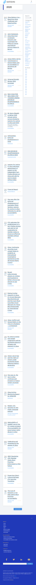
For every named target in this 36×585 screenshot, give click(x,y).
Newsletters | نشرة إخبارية (27, 45)
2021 (26, 77)
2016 (26, 86)
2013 (26, 91)
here (15, 575)
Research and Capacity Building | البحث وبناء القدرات (28, 60)
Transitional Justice (27, 22)
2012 (26, 92)
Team (4, 527)
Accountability (28, 24)
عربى (26, 39)
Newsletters (27, 40)
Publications (27, 33)
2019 (26, 81)
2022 (26, 76)
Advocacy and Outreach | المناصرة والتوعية (27, 55)
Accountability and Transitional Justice (10, 539)
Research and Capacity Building (27, 30)
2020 (26, 79)
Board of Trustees (6, 529)
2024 (26, 72)
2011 (26, 94)
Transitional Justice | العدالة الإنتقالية (28, 48)
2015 (26, 87)
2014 (26, 89)
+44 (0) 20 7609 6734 (7, 551)
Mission (4, 526)
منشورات (26, 42)
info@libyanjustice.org (7, 550)
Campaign (27, 65)
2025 (26, 71)
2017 (26, 84)
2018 (26, 82)
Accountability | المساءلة (28, 51)
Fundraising (27, 63)
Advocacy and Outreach (27, 27)
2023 (26, 74)
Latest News (5, 544)
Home (4, 523)
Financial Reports (26, 35)
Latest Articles (18, 509)
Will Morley (11, 579)
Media (26, 37)
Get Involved (5, 532)
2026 (26, 69)
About (4, 524)
